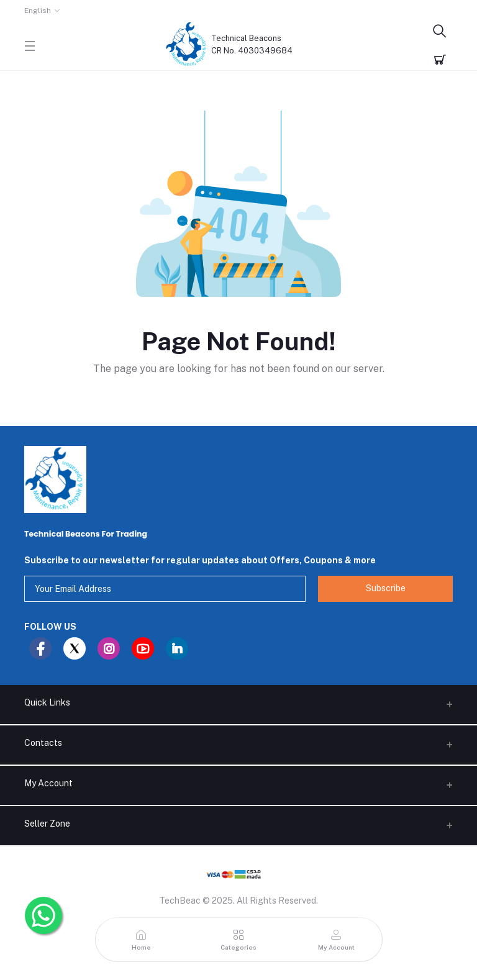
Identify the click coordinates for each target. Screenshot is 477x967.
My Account (48, 783)
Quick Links (47, 702)
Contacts (43, 743)
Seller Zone (47, 824)
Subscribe (386, 588)
